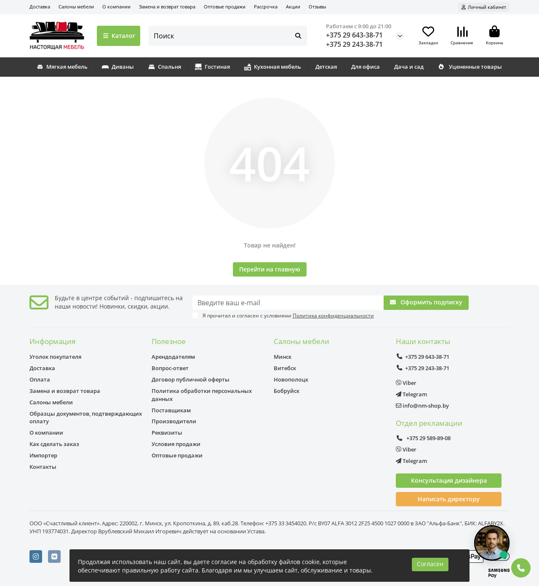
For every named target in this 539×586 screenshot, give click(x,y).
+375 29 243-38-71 (354, 44)
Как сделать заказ (54, 444)
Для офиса (365, 66)
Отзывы (317, 6)
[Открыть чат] (492, 543)
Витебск (285, 368)
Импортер (43, 455)
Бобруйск (286, 391)
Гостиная (212, 66)
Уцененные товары (470, 66)
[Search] (228, 36)
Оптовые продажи (224, 6)
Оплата (39, 379)
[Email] (288, 303)
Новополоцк (291, 379)
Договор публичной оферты (190, 379)
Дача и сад (409, 66)
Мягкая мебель (62, 66)
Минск (282, 356)
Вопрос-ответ (170, 368)
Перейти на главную (269, 269)
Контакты (42, 466)
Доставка (39, 6)
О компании (116, 6)
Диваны (118, 66)
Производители (174, 421)
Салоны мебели (76, 6)
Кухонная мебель (272, 66)
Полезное (169, 341)
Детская (326, 66)
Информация (52, 341)
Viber (406, 383)
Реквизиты (167, 432)
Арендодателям (173, 356)
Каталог (118, 36)
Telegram (411, 394)
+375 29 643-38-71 (354, 35)
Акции (293, 6)
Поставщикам (171, 410)
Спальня (164, 66)
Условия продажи (176, 444)
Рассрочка (266, 6)
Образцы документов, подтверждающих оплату (85, 417)
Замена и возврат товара (167, 6)
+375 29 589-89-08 (423, 438)
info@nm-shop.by (422, 405)
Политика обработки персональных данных (202, 395)
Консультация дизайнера (449, 480)
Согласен (430, 564)
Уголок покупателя (55, 356)
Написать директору (449, 499)
